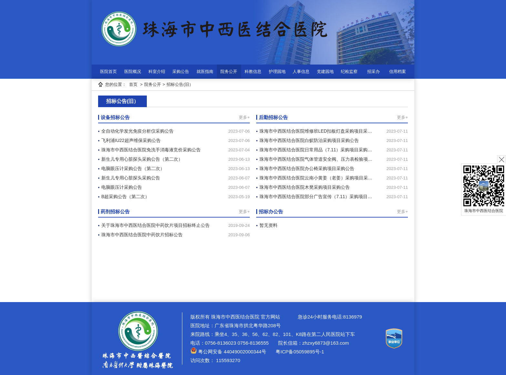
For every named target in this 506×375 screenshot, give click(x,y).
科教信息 (253, 71)
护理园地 (277, 71)
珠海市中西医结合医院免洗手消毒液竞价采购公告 (151, 149)
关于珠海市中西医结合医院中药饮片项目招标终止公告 (155, 225)
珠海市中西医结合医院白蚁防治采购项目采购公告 (309, 140)
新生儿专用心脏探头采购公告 (130, 177)
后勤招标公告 (273, 117)
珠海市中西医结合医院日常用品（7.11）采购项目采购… (315, 149)
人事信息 (301, 71)
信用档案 (397, 71)
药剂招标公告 (115, 211)
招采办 (373, 71)
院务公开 (228, 71)
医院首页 (108, 71)
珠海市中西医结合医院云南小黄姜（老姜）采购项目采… (315, 177)
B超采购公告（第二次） (125, 196)
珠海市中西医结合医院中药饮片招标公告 (142, 234)
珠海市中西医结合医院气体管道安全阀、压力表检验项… (315, 159)
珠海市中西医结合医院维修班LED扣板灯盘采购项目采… (315, 131)
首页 (133, 84)
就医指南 (205, 71)
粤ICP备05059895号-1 (299, 351)
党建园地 (325, 71)
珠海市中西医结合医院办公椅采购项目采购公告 (306, 168)
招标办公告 (271, 211)
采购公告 (180, 71)
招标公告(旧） (180, 84)
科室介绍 (156, 71)
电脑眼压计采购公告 (121, 187)
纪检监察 (349, 71)
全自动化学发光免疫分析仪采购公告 (137, 131)
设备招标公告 (115, 117)
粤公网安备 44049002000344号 (228, 351)
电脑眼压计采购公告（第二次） (133, 168)
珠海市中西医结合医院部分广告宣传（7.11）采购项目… (315, 196)
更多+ (244, 117)
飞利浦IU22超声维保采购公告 (131, 140)
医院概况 (132, 71)
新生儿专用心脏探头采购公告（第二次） (142, 159)
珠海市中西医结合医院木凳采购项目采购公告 (304, 187)
